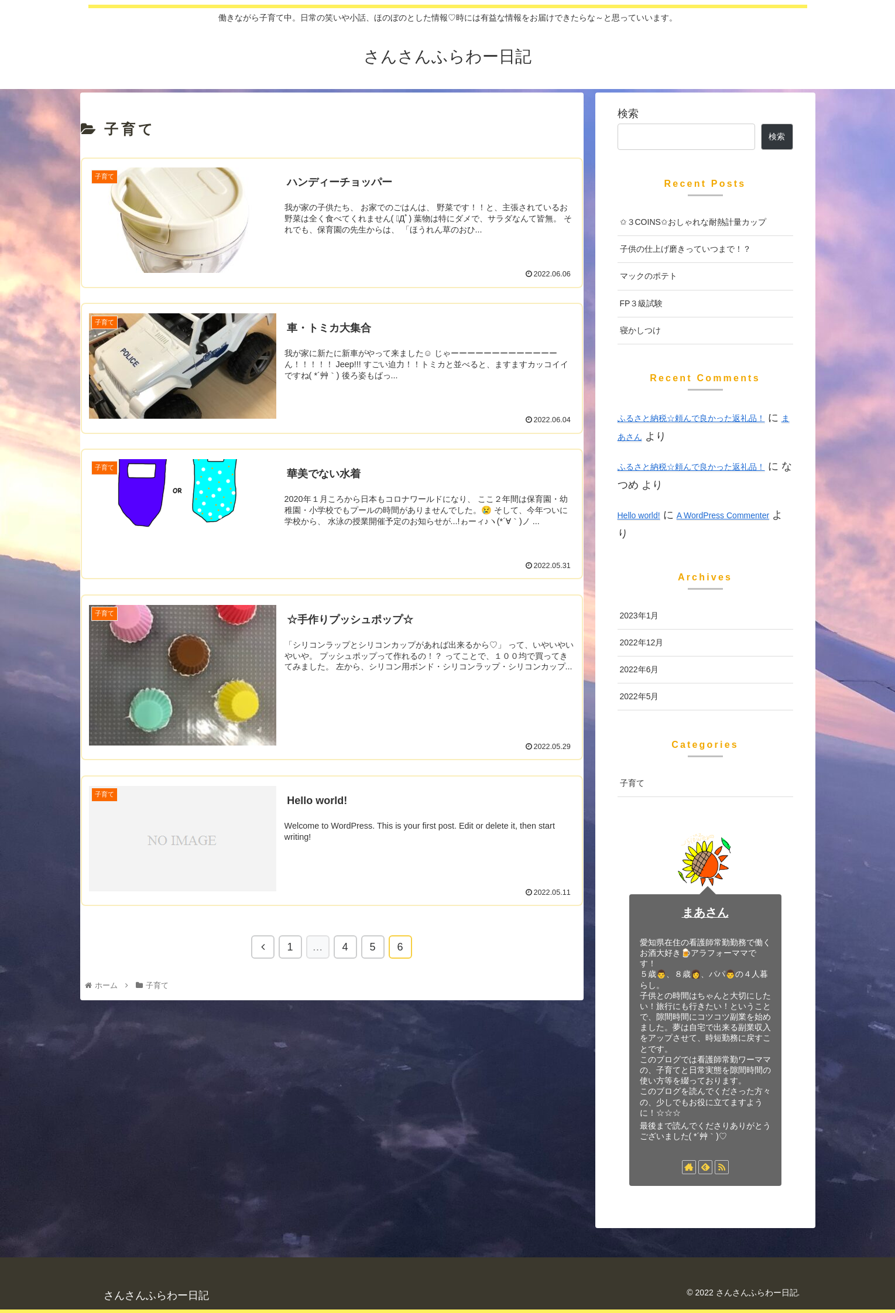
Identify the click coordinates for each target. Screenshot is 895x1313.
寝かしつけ (640, 330)
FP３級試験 (641, 303)
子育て (632, 783)
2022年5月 (639, 696)
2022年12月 (642, 642)
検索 (628, 113)
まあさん (705, 912)
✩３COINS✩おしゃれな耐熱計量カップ (693, 222)
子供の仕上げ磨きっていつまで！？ (685, 249)
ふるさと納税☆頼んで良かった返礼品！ (691, 418)
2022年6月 (639, 669)
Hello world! (639, 515)
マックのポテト (648, 276)
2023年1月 (639, 615)
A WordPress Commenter (723, 515)
